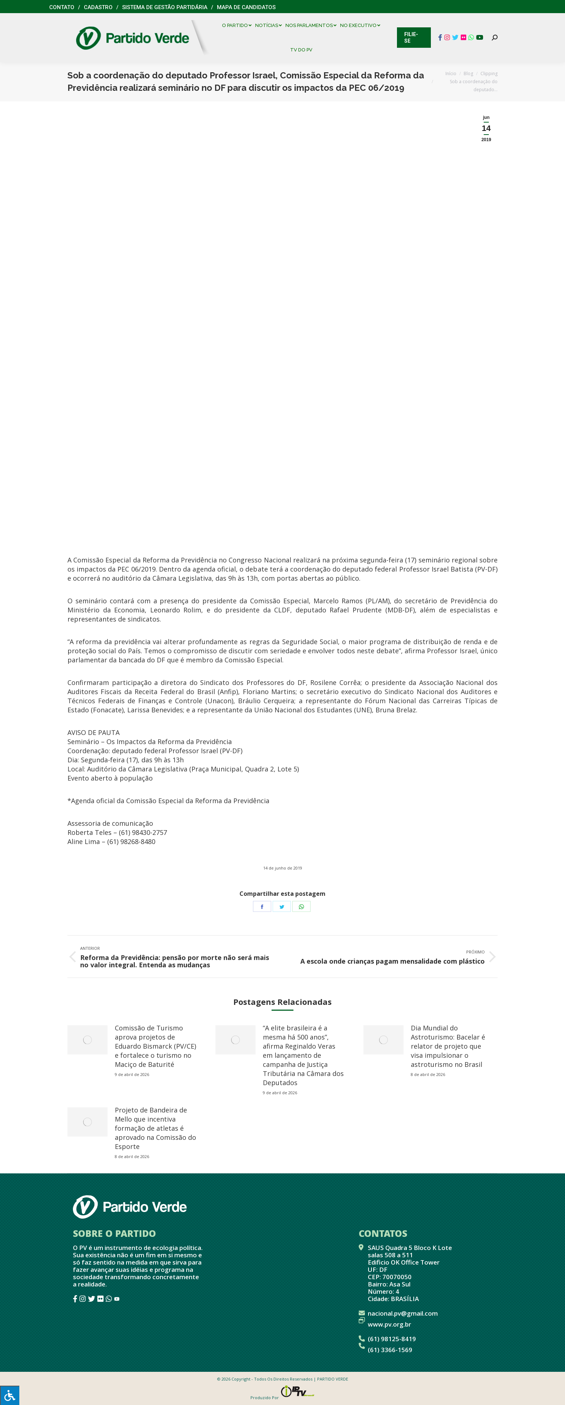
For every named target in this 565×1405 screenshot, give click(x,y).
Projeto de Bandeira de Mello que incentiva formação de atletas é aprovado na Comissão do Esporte (155, 1128)
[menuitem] (238, 25)
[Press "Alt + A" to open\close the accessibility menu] (9, 1395)
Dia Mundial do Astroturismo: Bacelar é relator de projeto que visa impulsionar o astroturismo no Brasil (448, 1046)
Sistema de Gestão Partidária (164, 7)
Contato (61, 7)
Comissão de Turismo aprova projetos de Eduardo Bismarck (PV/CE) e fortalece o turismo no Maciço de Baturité (155, 1046)
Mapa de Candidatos (246, 7)
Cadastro (98, 7)
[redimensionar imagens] (87, 1039)
